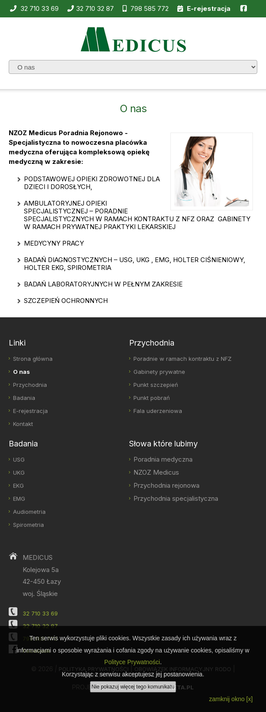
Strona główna (33, 358)
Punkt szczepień (155, 384)
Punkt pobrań (151, 397)
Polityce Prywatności (132, 662)
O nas (21, 371)
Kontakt (23, 423)
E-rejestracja (30, 410)
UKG (19, 472)
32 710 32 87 (90, 8)
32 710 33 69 (34, 8)
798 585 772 (146, 8)
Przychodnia (30, 384)
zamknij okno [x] (231, 698)
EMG (19, 498)
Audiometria (29, 511)
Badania (24, 397)
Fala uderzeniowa (157, 410)
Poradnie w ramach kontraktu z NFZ (182, 358)
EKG (18, 485)
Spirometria (28, 524)
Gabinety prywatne (159, 371)
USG (19, 459)
